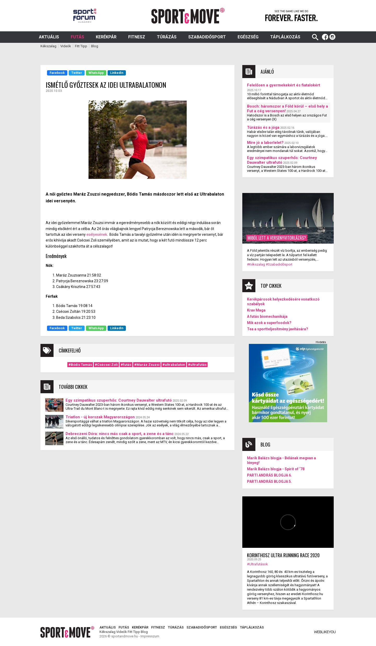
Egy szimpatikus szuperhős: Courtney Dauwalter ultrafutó (119, 400)
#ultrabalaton (173, 365)
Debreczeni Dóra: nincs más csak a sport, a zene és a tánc (120, 433)
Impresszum (149, 636)
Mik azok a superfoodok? (269, 323)
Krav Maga (256, 310)
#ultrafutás (197, 365)
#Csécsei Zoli (106, 365)
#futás (126, 365)
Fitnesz (136, 36)
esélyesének (96, 234)
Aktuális (49, 36)
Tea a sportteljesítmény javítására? (277, 329)
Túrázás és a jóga (263, 127)
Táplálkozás (285, 36)
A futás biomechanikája (267, 316)
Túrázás (167, 36)
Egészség (248, 36)
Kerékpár (106, 36)
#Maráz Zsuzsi (147, 365)
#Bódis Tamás (80, 365)
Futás (77, 36)
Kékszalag (48, 46)
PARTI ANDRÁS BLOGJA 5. (269, 481)
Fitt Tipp (81, 46)
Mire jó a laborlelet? (265, 142)
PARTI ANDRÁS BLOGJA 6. (269, 475)
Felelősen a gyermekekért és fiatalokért (283, 85)
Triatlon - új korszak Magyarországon (100, 417)
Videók (65, 46)
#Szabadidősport (279, 264)
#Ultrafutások (257, 564)
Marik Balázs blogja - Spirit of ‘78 (275, 469)
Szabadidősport (207, 36)
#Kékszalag (256, 264)
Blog (94, 46)
